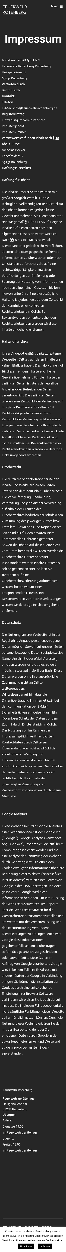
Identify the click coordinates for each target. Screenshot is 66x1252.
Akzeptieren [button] (26, 1246)
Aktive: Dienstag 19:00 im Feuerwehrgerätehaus (20, 1126)
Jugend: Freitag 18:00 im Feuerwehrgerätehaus (20, 1144)
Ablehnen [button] (45, 1246)
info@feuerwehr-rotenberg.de (35, 108)
